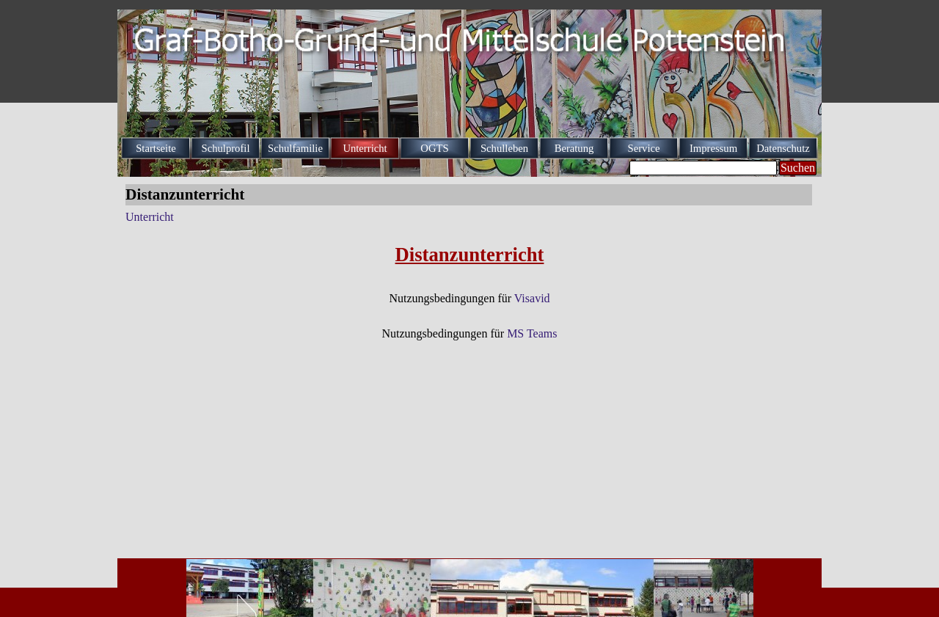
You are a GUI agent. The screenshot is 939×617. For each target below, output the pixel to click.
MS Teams (532, 333)
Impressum (713, 148)
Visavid (532, 298)
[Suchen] (703, 168)
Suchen (798, 167)
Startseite (156, 148)
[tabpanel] (469, 291)
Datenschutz (782, 148)
